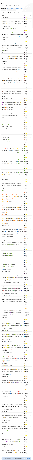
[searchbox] (6, 1)
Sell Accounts (29, 12)
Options (25, 458)
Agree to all (29, 458)
